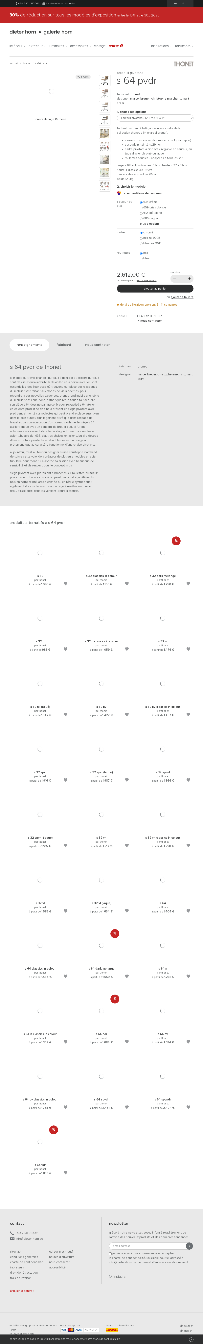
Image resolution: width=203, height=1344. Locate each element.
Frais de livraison (21, 1278)
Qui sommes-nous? (61, 1251)
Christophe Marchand (166, 98)
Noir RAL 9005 (150, 238)
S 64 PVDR (41, 63)
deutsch (186, 1326)
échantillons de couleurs (143, 193)
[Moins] (174, 279)
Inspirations (161, 46)
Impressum (17, 1267)
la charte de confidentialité (127, 1258)
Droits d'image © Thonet (51, 119)
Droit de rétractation (24, 1272)
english (186, 1331)
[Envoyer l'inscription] (189, 1246)
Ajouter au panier (155, 288)
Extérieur (37, 46)
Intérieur (17, 46)
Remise (116, 46)
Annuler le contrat (22, 1290)
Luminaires (58, 46)
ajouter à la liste (182, 297)
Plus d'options (150, 223)
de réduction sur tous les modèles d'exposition (85, 15)
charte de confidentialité (106, 1339)
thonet (27, 63)
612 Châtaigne (151, 213)
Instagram (118, 1277)
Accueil (14, 63)
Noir (144, 253)
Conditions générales (24, 1257)
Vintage (100, 46)
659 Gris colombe (153, 207)
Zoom (83, 77)
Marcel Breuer (140, 98)
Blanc (145, 258)
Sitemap (15, 1251)
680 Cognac (149, 218)
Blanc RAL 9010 (151, 243)
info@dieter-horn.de (26, 1239)
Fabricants (184, 46)
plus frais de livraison (146, 280)
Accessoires (80, 46)
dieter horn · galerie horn (41, 32)
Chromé (146, 232)
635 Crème (149, 202)
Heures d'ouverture (62, 1257)
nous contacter (151, 320)
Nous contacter (59, 1262)
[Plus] (189, 279)
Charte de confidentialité (26, 1262)
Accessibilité (57, 1267)
